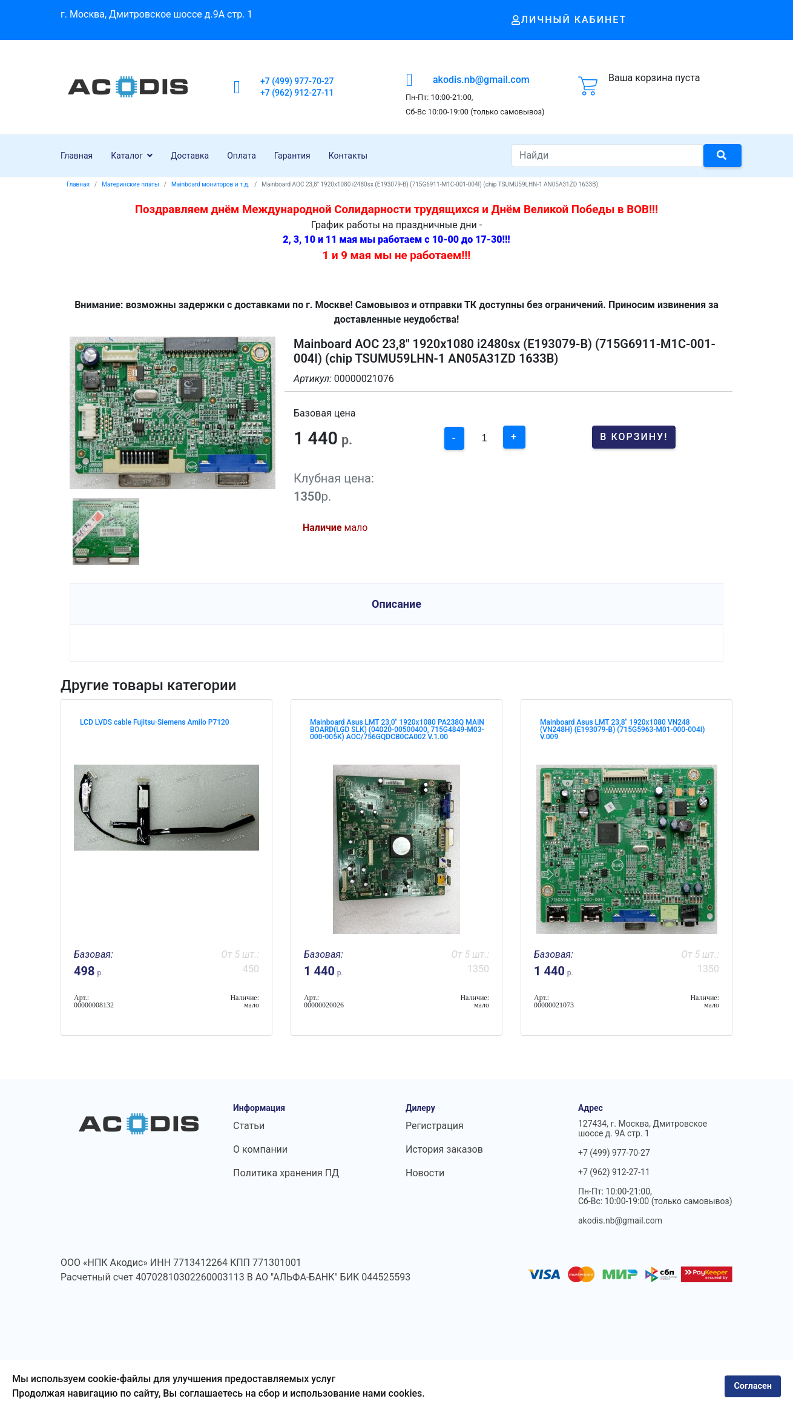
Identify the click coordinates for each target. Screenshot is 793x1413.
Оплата (241, 155)
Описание (396, 604)
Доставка (190, 155)
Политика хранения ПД (286, 1173)
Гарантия (292, 155)
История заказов (444, 1149)
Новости (425, 1173)
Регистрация (435, 1125)
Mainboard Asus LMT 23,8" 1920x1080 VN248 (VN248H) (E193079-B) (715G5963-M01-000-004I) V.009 (622, 729)
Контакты (348, 155)
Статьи (249, 1125)
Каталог (127, 155)
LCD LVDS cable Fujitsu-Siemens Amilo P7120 (154, 722)
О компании (260, 1149)
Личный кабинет (569, 19)
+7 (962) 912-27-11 (297, 92)
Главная (77, 155)
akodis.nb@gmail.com (481, 79)
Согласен (753, 1386)
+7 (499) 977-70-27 (297, 81)
